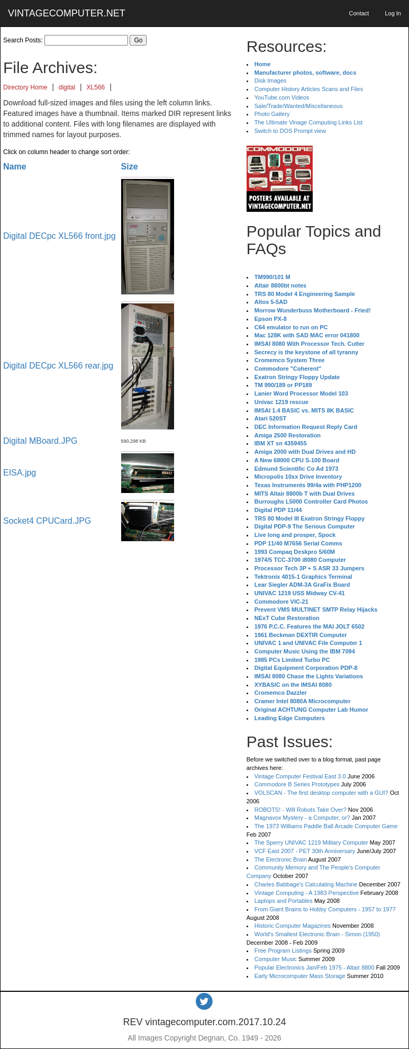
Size (129, 166)
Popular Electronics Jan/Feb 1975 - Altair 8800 (315, 967)
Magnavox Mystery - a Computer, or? (302, 817)
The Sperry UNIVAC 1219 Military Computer (311, 842)
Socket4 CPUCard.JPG (47, 520)
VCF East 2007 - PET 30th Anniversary (305, 851)
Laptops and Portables (284, 901)
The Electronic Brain (281, 859)
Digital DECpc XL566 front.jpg (59, 235)
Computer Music (276, 959)
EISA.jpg (19, 472)
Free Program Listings (283, 950)
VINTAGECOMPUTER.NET (66, 13)
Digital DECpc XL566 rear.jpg (58, 365)
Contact (359, 13)
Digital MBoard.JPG (40, 440)
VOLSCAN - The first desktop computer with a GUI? (321, 793)
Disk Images (271, 80)
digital (67, 87)
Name (14, 166)
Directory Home (25, 87)
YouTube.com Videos (282, 97)
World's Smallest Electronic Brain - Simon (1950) (317, 934)
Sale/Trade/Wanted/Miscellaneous (299, 106)
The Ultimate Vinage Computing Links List (309, 122)
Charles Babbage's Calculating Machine (306, 884)
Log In (393, 13)
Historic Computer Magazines (293, 925)
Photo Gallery (272, 114)
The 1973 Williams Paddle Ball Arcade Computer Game (326, 826)
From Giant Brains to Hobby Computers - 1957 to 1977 (325, 909)
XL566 (96, 87)
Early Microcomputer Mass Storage (300, 976)
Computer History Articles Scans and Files (309, 89)
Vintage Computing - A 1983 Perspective (307, 893)
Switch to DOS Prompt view (290, 131)
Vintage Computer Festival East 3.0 (300, 776)
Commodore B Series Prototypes (297, 784)
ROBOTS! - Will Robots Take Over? (301, 809)
